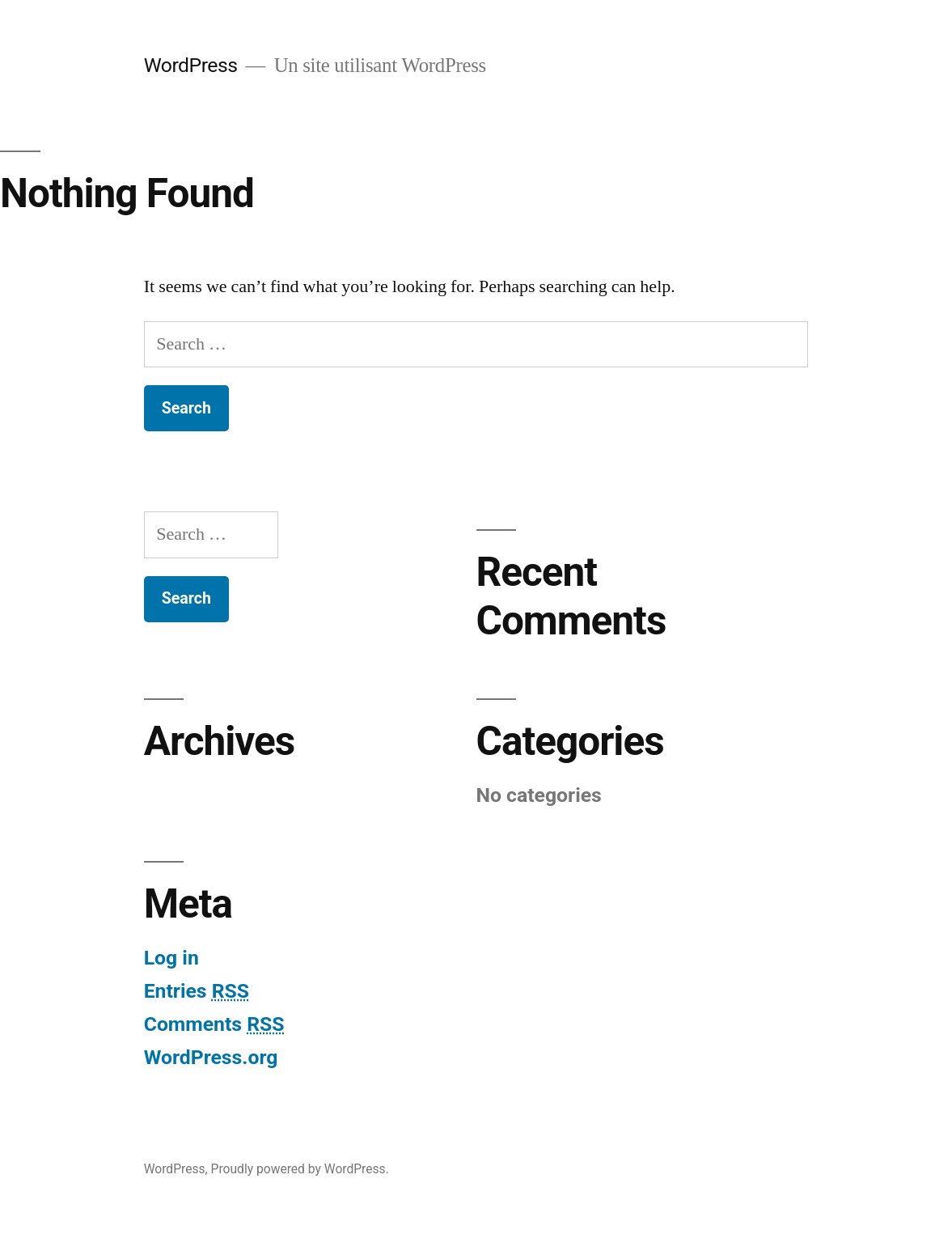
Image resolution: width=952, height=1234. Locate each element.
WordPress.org (211, 1057)
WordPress (191, 65)
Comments (214, 1024)
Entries (196, 991)
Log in (171, 957)
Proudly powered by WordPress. (300, 1169)
